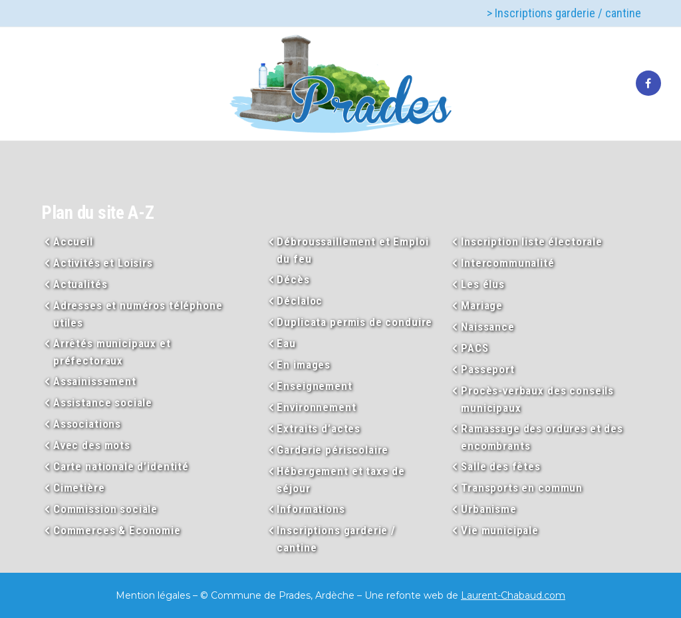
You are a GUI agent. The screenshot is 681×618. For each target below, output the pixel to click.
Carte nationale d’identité (121, 466)
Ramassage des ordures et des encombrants (542, 437)
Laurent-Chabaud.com (513, 595)
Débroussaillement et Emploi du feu (352, 250)
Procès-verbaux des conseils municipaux (537, 399)
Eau (286, 343)
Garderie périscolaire (332, 449)
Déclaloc (300, 300)
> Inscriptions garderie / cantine (564, 13)
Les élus (483, 284)
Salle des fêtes (501, 466)
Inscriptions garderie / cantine (336, 539)
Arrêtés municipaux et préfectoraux (112, 352)
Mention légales (153, 595)
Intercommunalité (508, 262)
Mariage (482, 305)
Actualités (80, 284)
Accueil (73, 241)
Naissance (488, 326)
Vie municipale (500, 530)
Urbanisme (489, 509)
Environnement (316, 407)
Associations (87, 423)
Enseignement (314, 385)
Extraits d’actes (318, 428)
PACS (474, 348)
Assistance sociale (102, 402)
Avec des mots (91, 445)
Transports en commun (522, 487)
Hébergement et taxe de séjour (341, 479)
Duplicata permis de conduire (354, 322)
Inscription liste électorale (532, 241)
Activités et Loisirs (103, 262)
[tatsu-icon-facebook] (648, 84)
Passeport (488, 369)
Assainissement (94, 381)
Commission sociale (105, 509)
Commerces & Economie (117, 530)
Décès (293, 279)
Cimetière (79, 487)
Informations (310, 509)
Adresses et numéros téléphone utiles (138, 314)
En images (304, 364)
